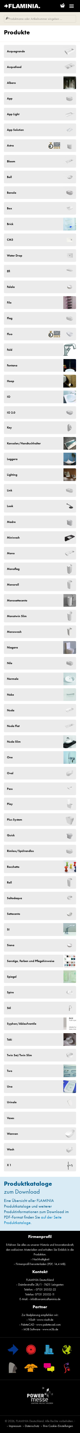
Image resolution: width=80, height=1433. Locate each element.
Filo (9, 302)
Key (9, 427)
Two (9, 1071)
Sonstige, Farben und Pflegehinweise (30, 961)
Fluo (34, 334)
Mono (11, 553)
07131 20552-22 (46, 1289)
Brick (10, 224)
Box (9, 208)
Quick (11, 835)
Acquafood (14, 67)
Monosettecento (17, 600)
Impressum (15, 1426)
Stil (9, 1008)
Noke (10, 695)
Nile (9, 663)
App (9, 98)
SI (8, 929)
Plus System (14, 820)
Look (10, 506)
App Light (13, 114)
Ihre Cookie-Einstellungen (58, 1426)
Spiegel (12, 977)
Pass (10, 789)
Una (9, 1086)
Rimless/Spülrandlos (20, 851)
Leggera (12, 459)
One (10, 757)
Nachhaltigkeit (40, 1259)
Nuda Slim (14, 742)
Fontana (12, 365)
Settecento (13, 914)
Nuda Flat (13, 726)
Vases (10, 1118)
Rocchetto (13, 867)
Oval (10, 773)
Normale (12, 679)
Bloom (11, 161)
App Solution (15, 130)
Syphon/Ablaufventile (21, 1024)
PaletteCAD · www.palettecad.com (41, 1325)
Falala (11, 287)
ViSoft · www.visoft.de (40, 1320)
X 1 (9, 1165)
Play (10, 804)
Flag (9, 318)
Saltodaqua (14, 898)
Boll (9, 177)
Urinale (12, 1102)
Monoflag (13, 569)
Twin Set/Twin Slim (19, 1055)
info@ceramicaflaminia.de (45, 1299)
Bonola (11, 193)
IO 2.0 (11, 413)
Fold (9, 350)
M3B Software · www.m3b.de (40, 1329)
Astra (34, 145)
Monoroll (13, 585)
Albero (11, 83)
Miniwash (13, 538)
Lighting (12, 475)
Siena (10, 945)
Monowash (14, 632)
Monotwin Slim (17, 616)
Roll (9, 882)
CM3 (10, 240)
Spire (10, 992)
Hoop (10, 381)
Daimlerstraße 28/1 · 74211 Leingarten (41, 1285)
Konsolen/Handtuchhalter (24, 443)
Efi (8, 271)
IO (8, 397)
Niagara (12, 647)
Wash (10, 1149)
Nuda (10, 710)
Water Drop (14, 255)
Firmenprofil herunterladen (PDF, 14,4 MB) (40, 1264)
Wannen (12, 1134)
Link (9, 490)
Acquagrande (16, 51)
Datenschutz (32, 1426)
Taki (9, 1039)
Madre (11, 522)
